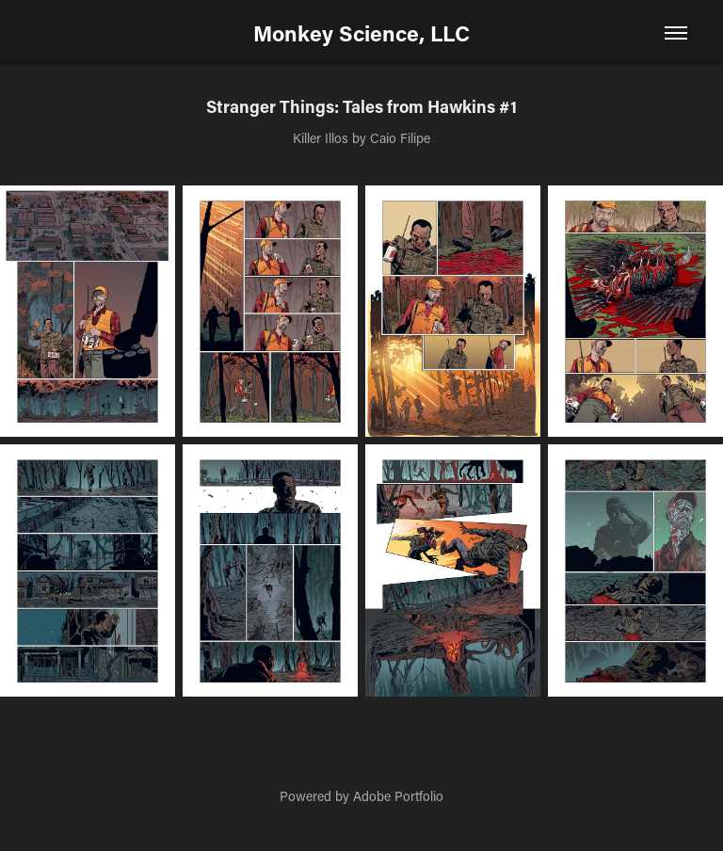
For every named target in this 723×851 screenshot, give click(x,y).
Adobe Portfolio (398, 796)
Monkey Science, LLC (361, 33)
